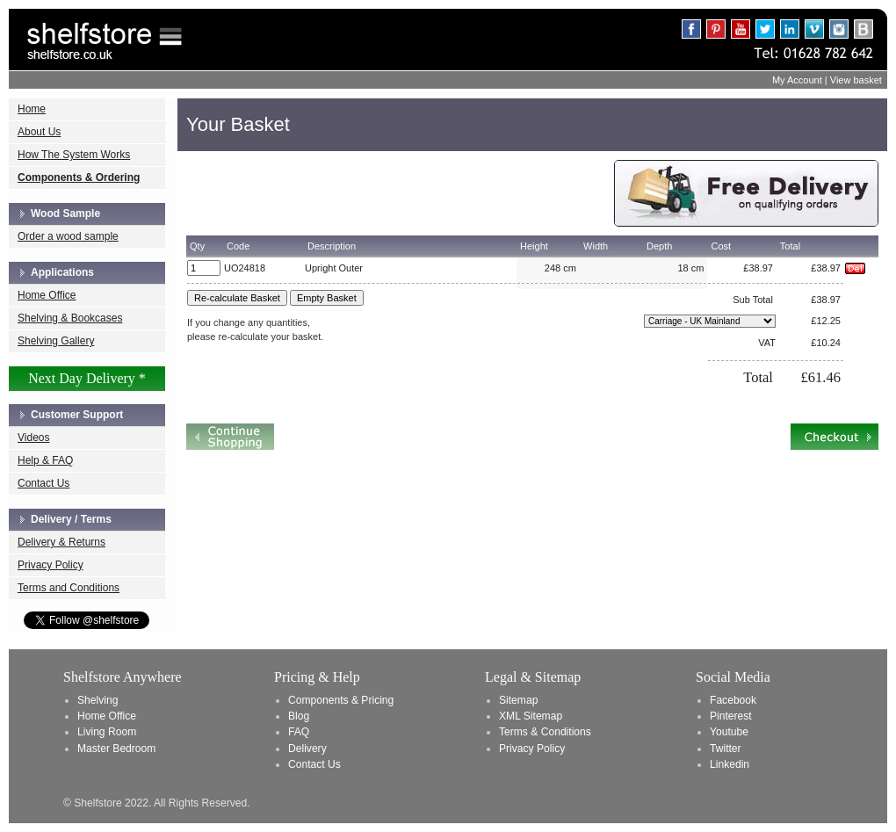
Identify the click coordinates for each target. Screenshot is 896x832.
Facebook (733, 700)
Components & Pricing (341, 700)
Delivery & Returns (61, 542)
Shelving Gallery (56, 341)
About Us (39, 132)
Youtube (729, 732)
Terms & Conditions (545, 732)
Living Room (106, 732)
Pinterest (731, 716)
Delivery (307, 748)
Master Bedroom (116, 748)
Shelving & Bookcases (70, 318)
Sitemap (518, 700)
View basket (856, 80)
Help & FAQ (45, 460)
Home (32, 109)
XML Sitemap (530, 716)
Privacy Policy (50, 565)
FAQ (298, 732)
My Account (797, 80)
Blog (298, 716)
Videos (33, 437)
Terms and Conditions (68, 588)
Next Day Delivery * (87, 378)
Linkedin (729, 764)
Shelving (97, 700)
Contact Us (43, 483)
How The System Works (74, 154)
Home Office (47, 295)
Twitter (725, 748)
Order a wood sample (68, 236)
